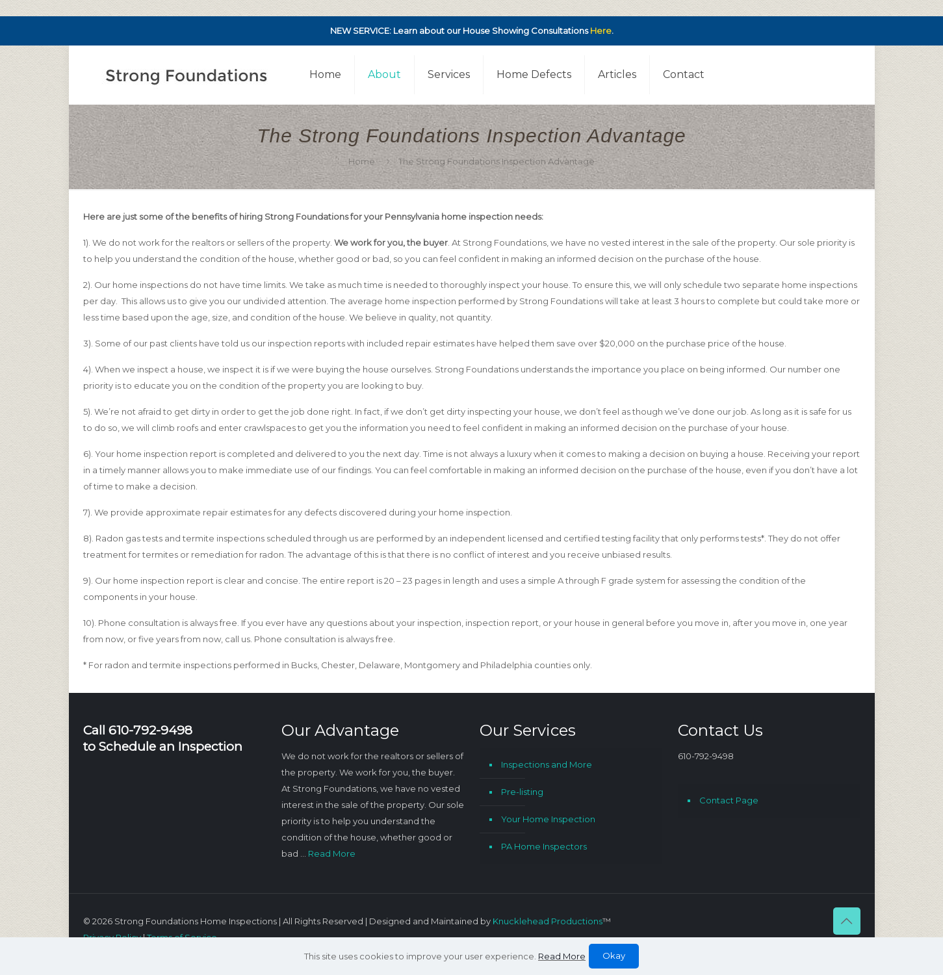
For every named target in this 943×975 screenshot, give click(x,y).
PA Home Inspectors (544, 846)
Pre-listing (522, 791)
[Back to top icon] (846, 921)
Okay (613, 955)
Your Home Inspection (548, 819)
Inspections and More (546, 764)
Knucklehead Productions (547, 921)
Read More (331, 853)
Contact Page (728, 800)
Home (361, 161)
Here (601, 30)
